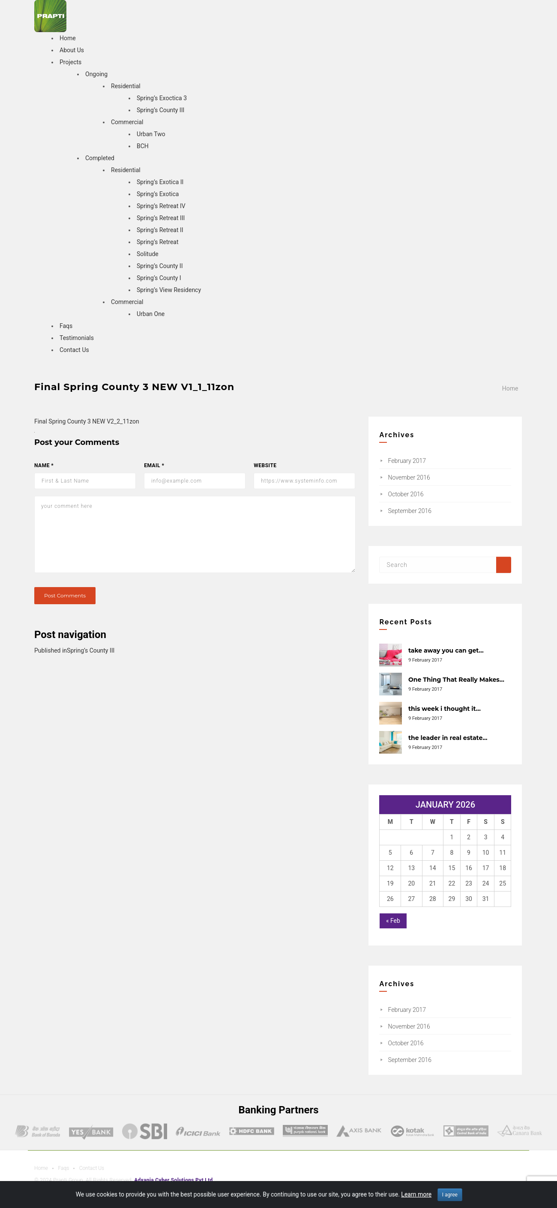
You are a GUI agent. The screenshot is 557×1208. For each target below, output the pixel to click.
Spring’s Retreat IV (161, 206)
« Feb (393, 920)
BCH (143, 146)
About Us (72, 50)
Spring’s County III (160, 110)
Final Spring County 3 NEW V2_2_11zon (86, 421)
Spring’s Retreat (158, 242)
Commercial (127, 122)
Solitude (148, 254)
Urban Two (151, 134)
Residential (126, 86)
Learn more (416, 1194)
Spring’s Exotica (158, 194)
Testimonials (77, 337)
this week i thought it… (444, 709)
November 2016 (409, 477)
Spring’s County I (159, 277)
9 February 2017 (425, 660)
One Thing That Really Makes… (456, 679)
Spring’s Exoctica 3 (162, 98)
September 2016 (409, 510)
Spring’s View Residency (169, 289)
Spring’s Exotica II (160, 182)
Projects (70, 62)
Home (68, 38)
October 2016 (405, 494)
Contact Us (74, 349)
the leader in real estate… (447, 738)
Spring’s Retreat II (160, 230)
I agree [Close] (450, 1195)
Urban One (151, 313)
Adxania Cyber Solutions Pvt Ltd (173, 1180)
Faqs (66, 325)
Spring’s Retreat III (161, 218)
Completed (99, 158)
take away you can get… (446, 650)
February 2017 (407, 460)
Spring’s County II (160, 265)
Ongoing (96, 74)
